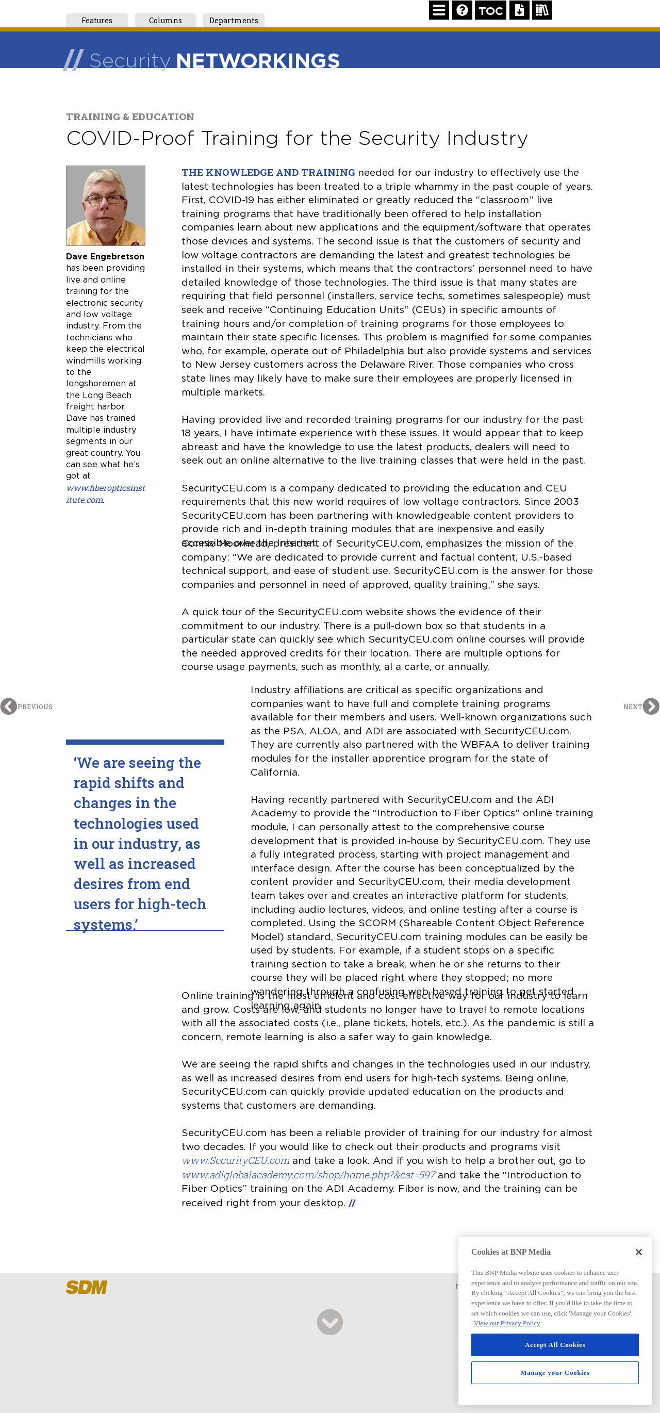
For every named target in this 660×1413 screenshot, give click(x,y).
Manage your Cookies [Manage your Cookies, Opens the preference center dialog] (555, 1372)
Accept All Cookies (555, 1345)
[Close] (639, 1252)
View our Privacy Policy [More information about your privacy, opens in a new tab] (507, 1323)
